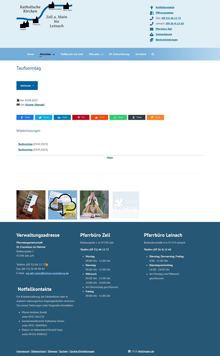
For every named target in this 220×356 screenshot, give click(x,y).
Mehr (110, 157)
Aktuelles (45, 54)
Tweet (44, 117)
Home (30, 54)
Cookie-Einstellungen (82, 351)
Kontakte (141, 54)
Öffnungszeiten (165, 12)
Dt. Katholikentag (119, 54)
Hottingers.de (146, 351)
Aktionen (26, 85)
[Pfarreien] (103, 54)
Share (25, 117)
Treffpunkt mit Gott (72, 54)
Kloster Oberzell (34, 104)
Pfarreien (94, 54)
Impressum (22, 351)
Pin (81, 117)
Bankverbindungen (167, 39)
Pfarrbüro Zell (164, 28)
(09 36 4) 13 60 (175, 23)
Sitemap (52, 351)
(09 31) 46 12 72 (171, 18)
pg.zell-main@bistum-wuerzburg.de (47, 273)
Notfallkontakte (165, 7)
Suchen (63, 351)
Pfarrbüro (154, 235)
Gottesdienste (164, 34)
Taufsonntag (25, 144)
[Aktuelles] (54, 54)
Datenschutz (38, 351)
